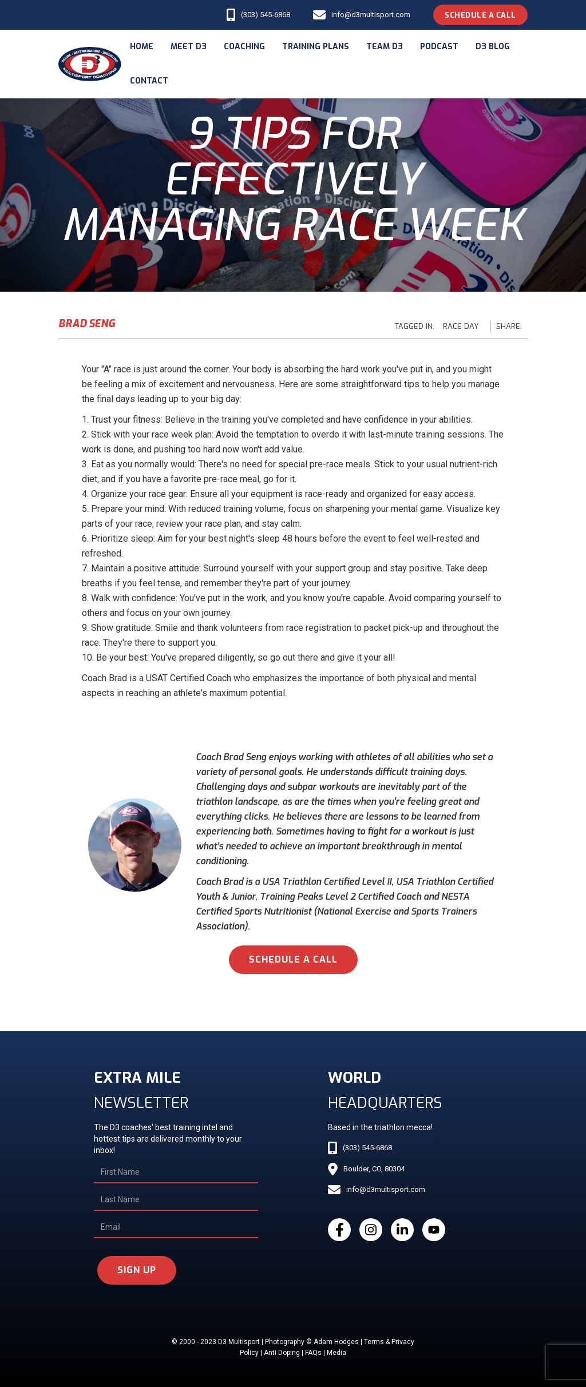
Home (141, 46)
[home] (89, 64)
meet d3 (189, 46)
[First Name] (176, 1172)
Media (336, 1353)
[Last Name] (176, 1200)
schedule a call (293, 959)
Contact (149, 80)
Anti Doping (282, 1353)
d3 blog (493, 46)
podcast (439, 46)
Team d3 (384, 46)
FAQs (313, 1353)
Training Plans (315, 46)
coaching (244, 46)
